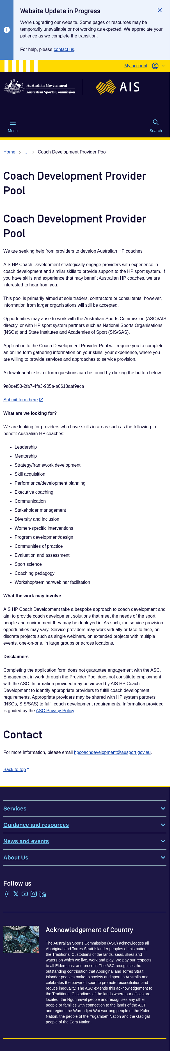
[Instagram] (33, 894)
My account (135, 65)
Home (9, 152)
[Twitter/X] (15, 894)
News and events (84, 841)
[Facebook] (6, 894)
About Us (84, 857)
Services (84, 808)
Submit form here (23, 399)
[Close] (159, 10)
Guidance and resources (84, 824)
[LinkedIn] (42, 894)
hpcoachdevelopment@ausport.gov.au (112, 752)
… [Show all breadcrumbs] (26, 152)
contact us (64, 49)
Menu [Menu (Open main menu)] (13, 126)
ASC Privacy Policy (55, 710)
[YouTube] (24, 894)
